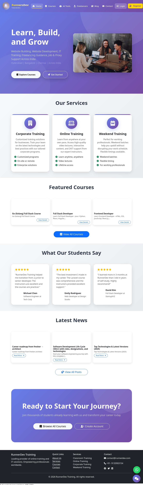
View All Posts (72, 372)
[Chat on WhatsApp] (136, 469)
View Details (42, 220)
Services (56, 461)
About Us (56, 458)
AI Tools (64, 6)
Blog (95, 6)
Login (121, 6)
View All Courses (71, 234)
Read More (19, 355)
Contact (107, 6)
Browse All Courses (53, 426)
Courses (50, 6)
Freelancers (81, 6)
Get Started (55, 74)
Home (37, 6)
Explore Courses (26, 74)
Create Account (92, 426)
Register (135, 6)
